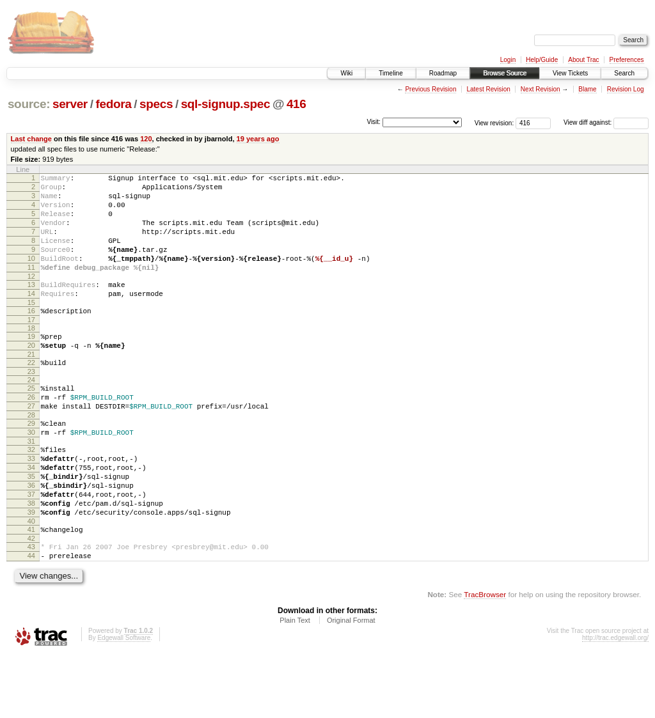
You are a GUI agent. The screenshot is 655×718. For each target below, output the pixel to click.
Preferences (627, 59)
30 (31, 472)
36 (31, 535)
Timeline (390, 73)
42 (31, 598)
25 (31, 421)
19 (31, 363)
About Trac (583, 59)
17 (31, 346)
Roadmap (443, 73)
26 (31, 431)
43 (31, 606)
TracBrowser (485, 657)
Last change (31, 139)
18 (31, 355)
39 (31, 568)
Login (508, 59)
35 (31, 524)
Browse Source (504, 73)
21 (31, 385)
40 (31, 578)
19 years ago (258, 139)
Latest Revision (488, 89)
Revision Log (625, 89)
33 (31, 502)
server (70, 104)
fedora (113, 104)
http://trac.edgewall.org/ (615, 701)
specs (156, 104)
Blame (587, 89)
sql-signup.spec (226, 104)
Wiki (346, 73)
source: (29, 104)
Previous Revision (430, 89)
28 (31, 453)
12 (31, 297)
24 (31, 412)
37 (31, 546)
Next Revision (540, 89)
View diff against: (606, 122)
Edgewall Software (123, 701)
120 (146, 139)
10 (31, 275)
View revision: (494, 122)
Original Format (351, 683)
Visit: (374, 121)
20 (31, 374)
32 (31, 492)
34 (31, 513)
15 (31, 327)
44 (31, 617)
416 (296, 104)
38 (31, 557)
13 (31, 305)
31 (31, 483)
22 (31, 393)
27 (31, 442)
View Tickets (570, 73)
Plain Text (295, 683)
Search (624, 73)
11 (31, 286)
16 (31, 335)
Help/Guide (542, 59)
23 (31, 404)
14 (31, 316)
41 (31, 587)
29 (31, 461)
